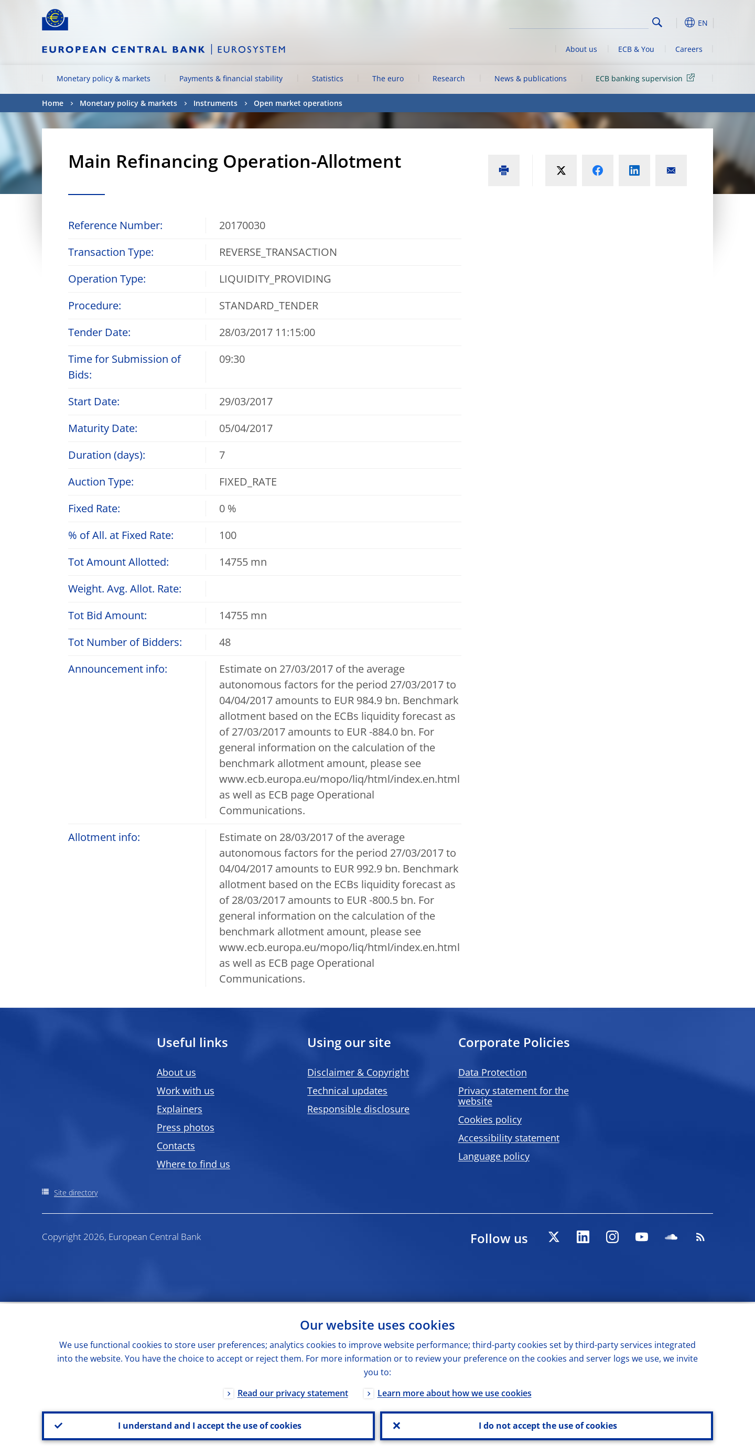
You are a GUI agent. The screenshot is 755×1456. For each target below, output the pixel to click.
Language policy (494, 1156)
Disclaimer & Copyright (358, 1072)
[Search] (596, 21)
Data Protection (492, 1072)
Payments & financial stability (231, 78)
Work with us (185, 1090)
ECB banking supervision (647, 77)
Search (657, 22)
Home (52, 103)
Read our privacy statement (293, 1391)
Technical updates (347, 1090)
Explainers (179, 1109)
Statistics (327, 78)
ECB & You (636, 49)
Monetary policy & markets (103, 78)
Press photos (185, 1127)
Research (449, 78)
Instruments (215, 103)
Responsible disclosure (358, 1109)
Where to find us (193, 1164)
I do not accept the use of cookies (547, 1425)
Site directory (76, 1193)
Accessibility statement (508, 1137)
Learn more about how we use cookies (455, 1391)
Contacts (176, 1145)
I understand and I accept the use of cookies (208, 1425)
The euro (388, 78)
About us (581, 49)
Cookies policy (490, 1119)
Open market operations (298, 103)
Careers (689, 49)
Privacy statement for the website (513, 1095)
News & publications (530, 78)
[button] (676, 22)
